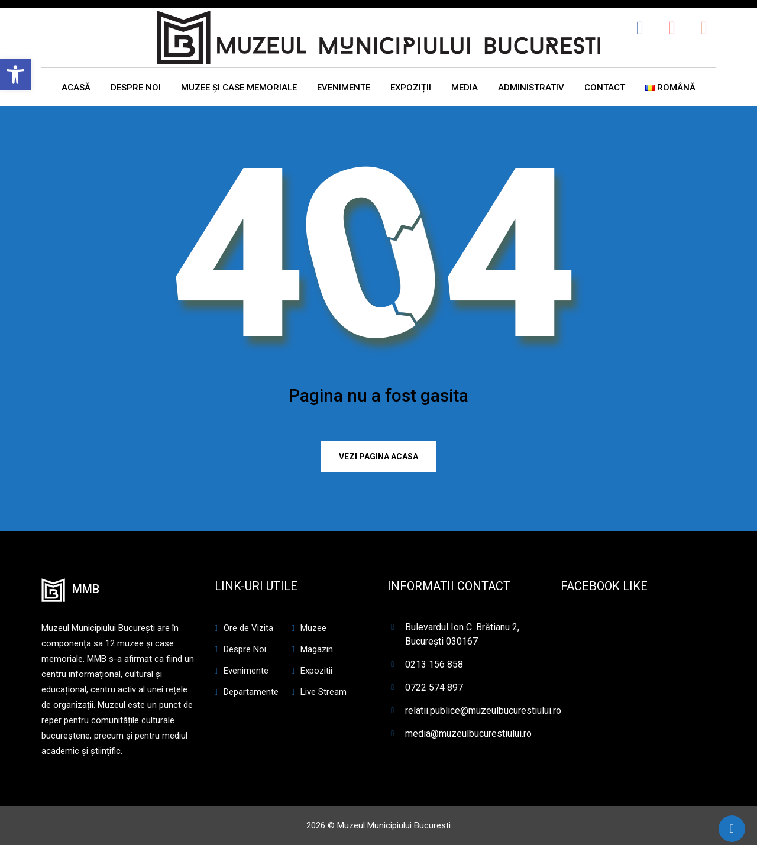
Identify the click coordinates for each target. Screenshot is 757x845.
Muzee (313, 628)
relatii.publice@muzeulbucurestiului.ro (483, 710)
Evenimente (246, 670)
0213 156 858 (434, 664)
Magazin (316, 649)
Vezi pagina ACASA (378, 456)
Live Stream (323, 692)
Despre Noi (245, 649)
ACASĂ (76, 87)
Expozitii (316, 670)
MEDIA (464, 87)
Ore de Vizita (248, 628)
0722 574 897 (434, 687)
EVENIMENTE (343, 87)
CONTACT (604, 87)
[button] (15, 74)
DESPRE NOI (136, 87)
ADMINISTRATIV (531, 87)
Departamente (251, 692)
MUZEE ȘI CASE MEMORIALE (239, 87)
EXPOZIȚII (410, 87)
